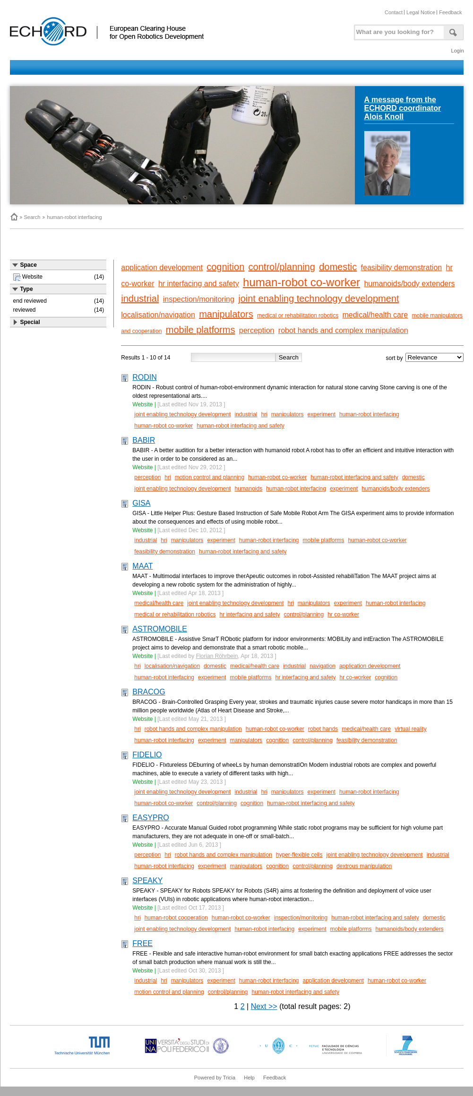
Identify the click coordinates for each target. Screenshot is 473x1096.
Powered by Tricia (214, 1077)
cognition (225, 267)
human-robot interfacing (74, 217)
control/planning (282, 267)
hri (264, 414)
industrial (140, 298)
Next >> (264, 1006)
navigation (322, 666)
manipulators (226, 314)
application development (162, 267)
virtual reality (410, 729)
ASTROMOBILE (159, 629)
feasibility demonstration (401, 267)
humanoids (248, 488)
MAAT (142, 566)
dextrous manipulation (364, 866)
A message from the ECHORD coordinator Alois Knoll (402, 108)
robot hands (323, 729)
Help (249, 1077)
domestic (338, 267)
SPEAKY (147, 881)
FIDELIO (147, 755)
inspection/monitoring (198, 299)
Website (142, 404)
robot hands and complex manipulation (343, 330)
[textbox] (397, 30)
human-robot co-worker (301, 282)
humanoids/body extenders (409, 284)
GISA (141, 503)
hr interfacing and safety (198, 284)
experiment (321, 414)
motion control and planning (209, 477)
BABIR (143, 440)
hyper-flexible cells (299, 854)
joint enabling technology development (318, 298)
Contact (394, 12)
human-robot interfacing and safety (240, 425)
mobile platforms (200, 329)
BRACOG (148, 692)
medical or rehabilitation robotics (297, 315)
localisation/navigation (158, 315)
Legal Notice (420, 12)
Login (457, 50)
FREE (142, 943)
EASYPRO (150, 818)
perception (257, 330)
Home (13, 216)
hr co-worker (343, 614)
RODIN (144, 377)
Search (32, 217)
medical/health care (375, 315)
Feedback (450, 12)
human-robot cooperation (176, 917)
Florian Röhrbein (217, 656)
